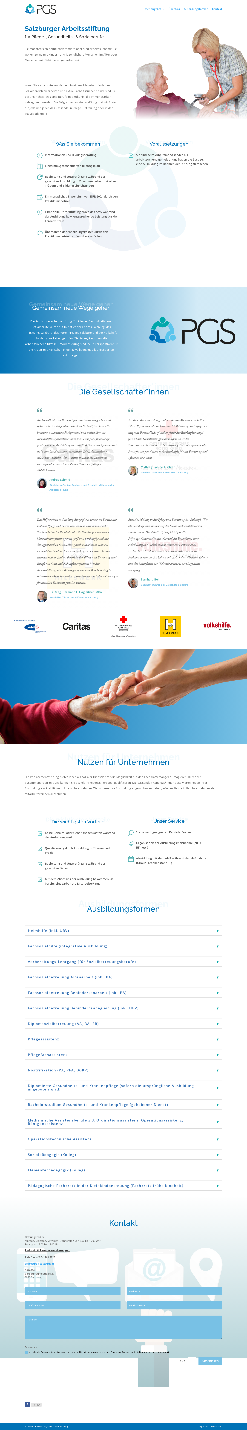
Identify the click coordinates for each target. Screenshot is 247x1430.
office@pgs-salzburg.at (39, 1263)
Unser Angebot (152, 9)
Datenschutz (216, 1426)
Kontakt (217, 9)
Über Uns (174, 9)
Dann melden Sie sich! (45, 72)
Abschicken (210, 1361)
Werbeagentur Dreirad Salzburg (53, 1426)
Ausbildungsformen (196, 9)
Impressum (204, 1426)
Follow (36, 1404)
